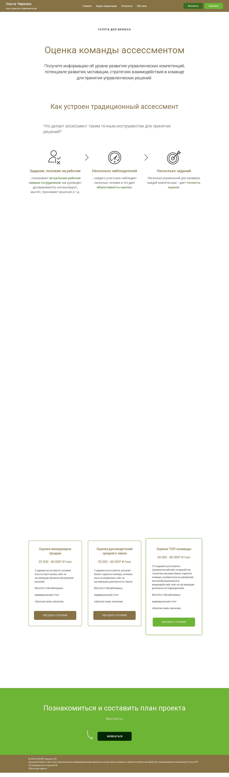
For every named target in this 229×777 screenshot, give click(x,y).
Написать (214, 6)
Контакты (193, 6)
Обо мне (141, 6)
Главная (87, 6)
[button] (55, 624)
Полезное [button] (127, 6)
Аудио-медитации (106, 6)
